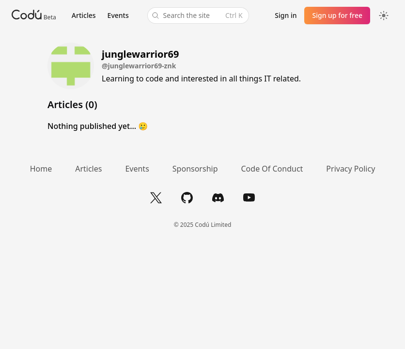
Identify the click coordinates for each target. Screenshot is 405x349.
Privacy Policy (350, 168)
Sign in (285, 15)
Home (41, 168)
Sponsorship (195, 168)
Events (118, 15)
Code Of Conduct (272, 168)
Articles (84, 15)
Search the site (197, 16)
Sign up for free (337, 15)
